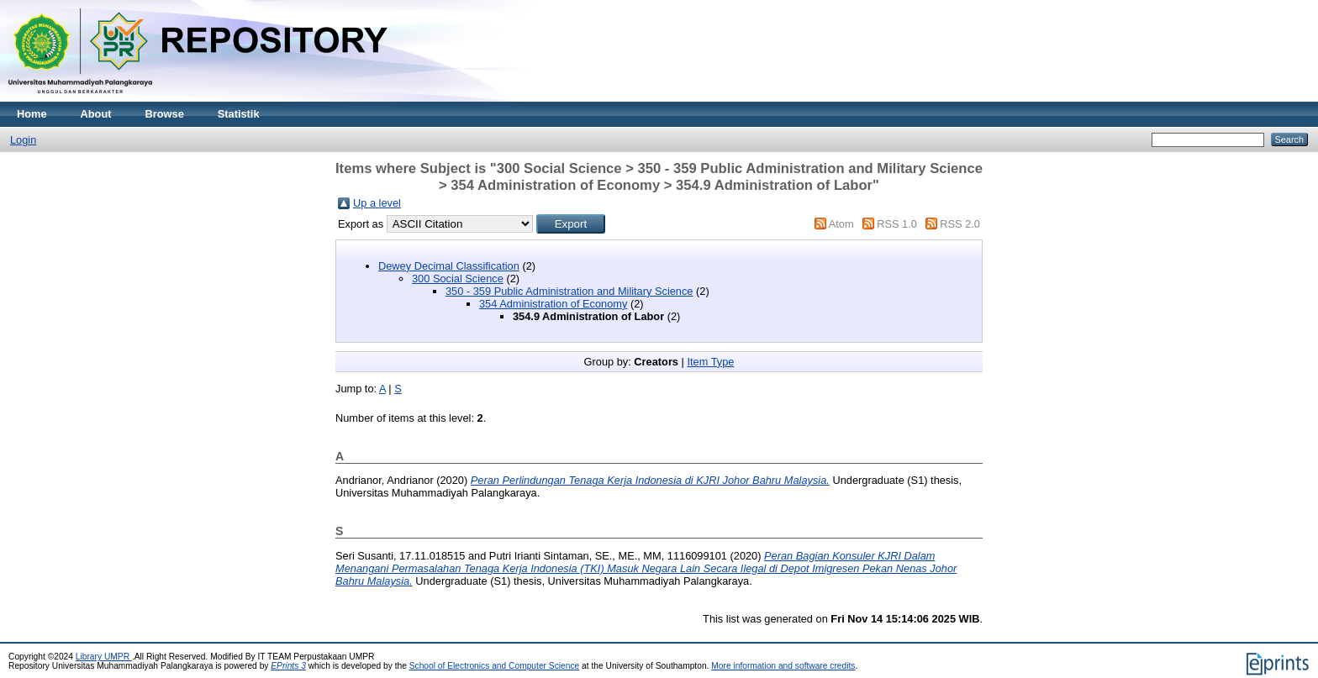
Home (32, 114)
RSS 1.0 (897, 224)
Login (23, 140)
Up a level (377, 203)
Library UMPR (104, 656)
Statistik (239, 114)
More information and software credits (783, 665)
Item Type (710, 361)
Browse (164, 114)
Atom (841, 224)
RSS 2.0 (960, 224)
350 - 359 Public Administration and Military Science (569, 291)
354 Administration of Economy (553, 303)
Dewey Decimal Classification (448, 266)
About (96, 114)
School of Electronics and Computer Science (494, 665)
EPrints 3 (288, 665)
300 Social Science (457, 278)
